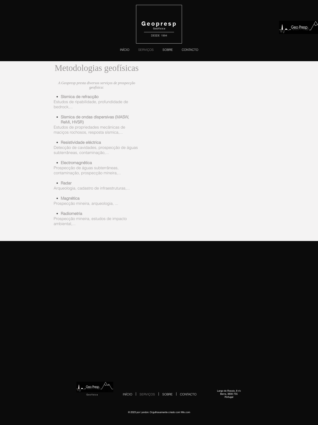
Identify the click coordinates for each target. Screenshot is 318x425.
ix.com (186, 412)
